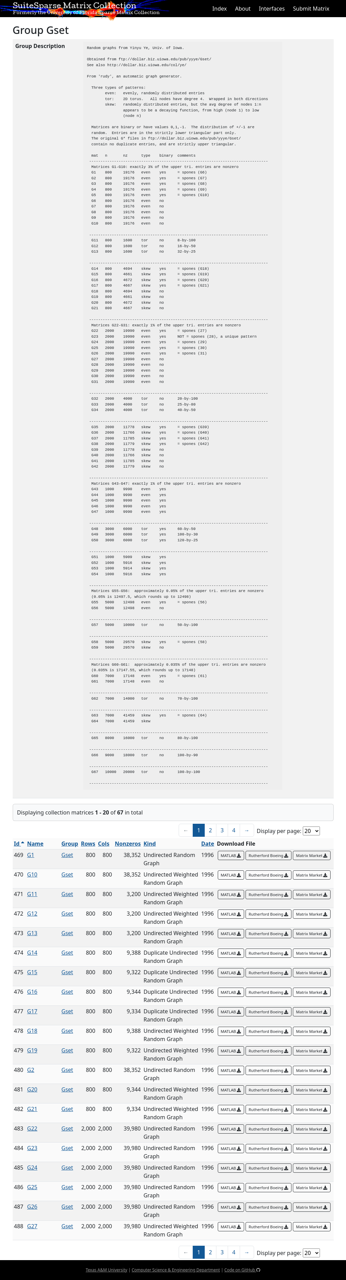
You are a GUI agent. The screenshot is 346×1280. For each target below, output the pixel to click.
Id (19, 843)
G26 (32, 1206)
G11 (32, 894)
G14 (32, 952)
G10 (32, 874)
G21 (32, 1109)
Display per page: (279, 831)
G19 (32, 1050)
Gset (67, 855)
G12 (32, 913)
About (242, 8)
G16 (32, 991)
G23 (32, 1148)
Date (207, 843)
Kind (149, 843)
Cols (103, 843)
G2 (30, 1070)
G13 (32, 933)
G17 (32, 1011)
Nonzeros (128, 843)
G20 (32, 1089)
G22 (32, 1128)
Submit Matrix (311, 8)
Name (35, 843)
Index (219, 8)
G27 (32, 1226)
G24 (32, 1167)
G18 (32, 1031)
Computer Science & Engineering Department (176, 1270)
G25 (32, 1187)
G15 (32, 972)
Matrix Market (311, 855)
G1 (30, 855)
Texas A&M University (106, 1270)
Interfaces (272, 8)
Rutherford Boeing (268, 855)
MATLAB (231, 855)
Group (69, 843)
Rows (88, 843)
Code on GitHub (242, 1270)
